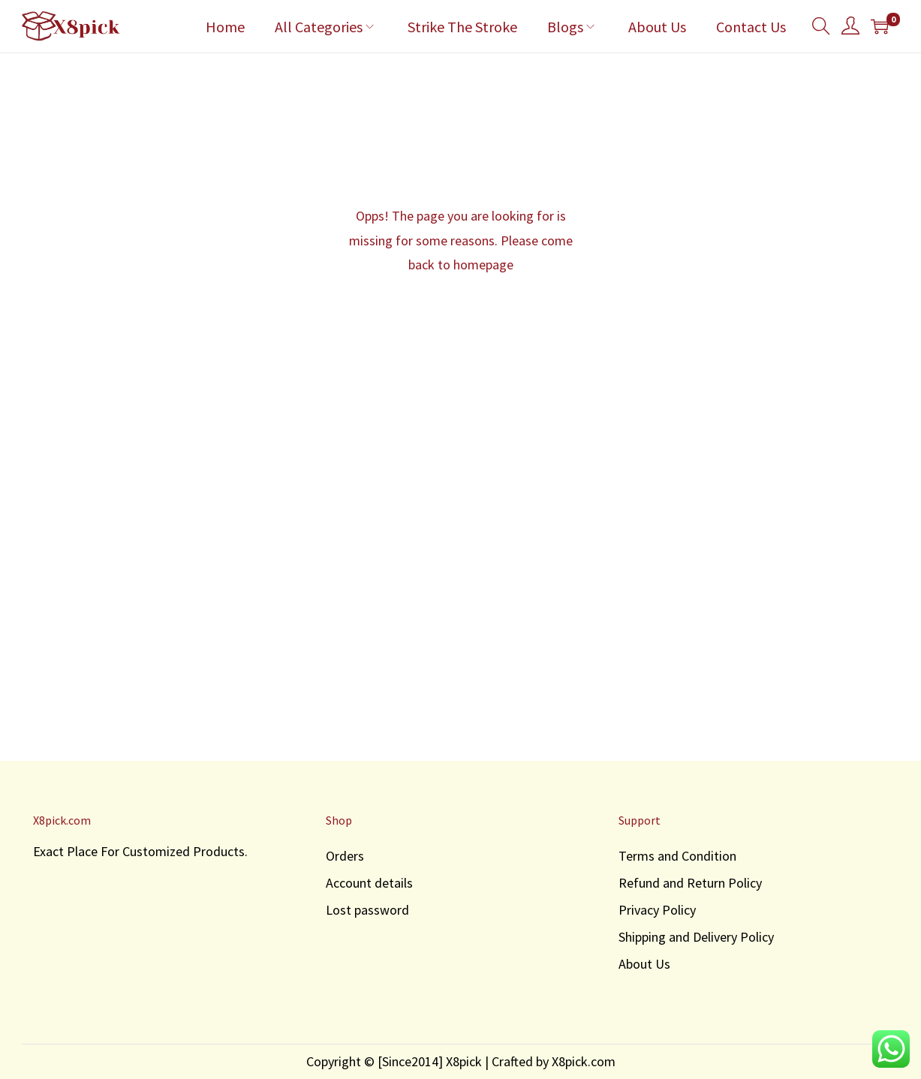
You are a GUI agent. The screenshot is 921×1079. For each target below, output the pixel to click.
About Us (644, 963)
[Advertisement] (461, 608)
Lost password (367, 909)
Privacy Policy (657, 909)
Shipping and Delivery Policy (696, 936)
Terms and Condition (677, 855)
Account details (369, 882)
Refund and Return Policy (690, 882)
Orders (345, 855)
